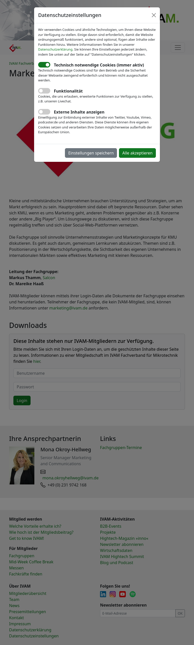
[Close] (154, 15)
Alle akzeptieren (137, 153)
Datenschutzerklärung (55, 49)
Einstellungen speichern (91, 153)
